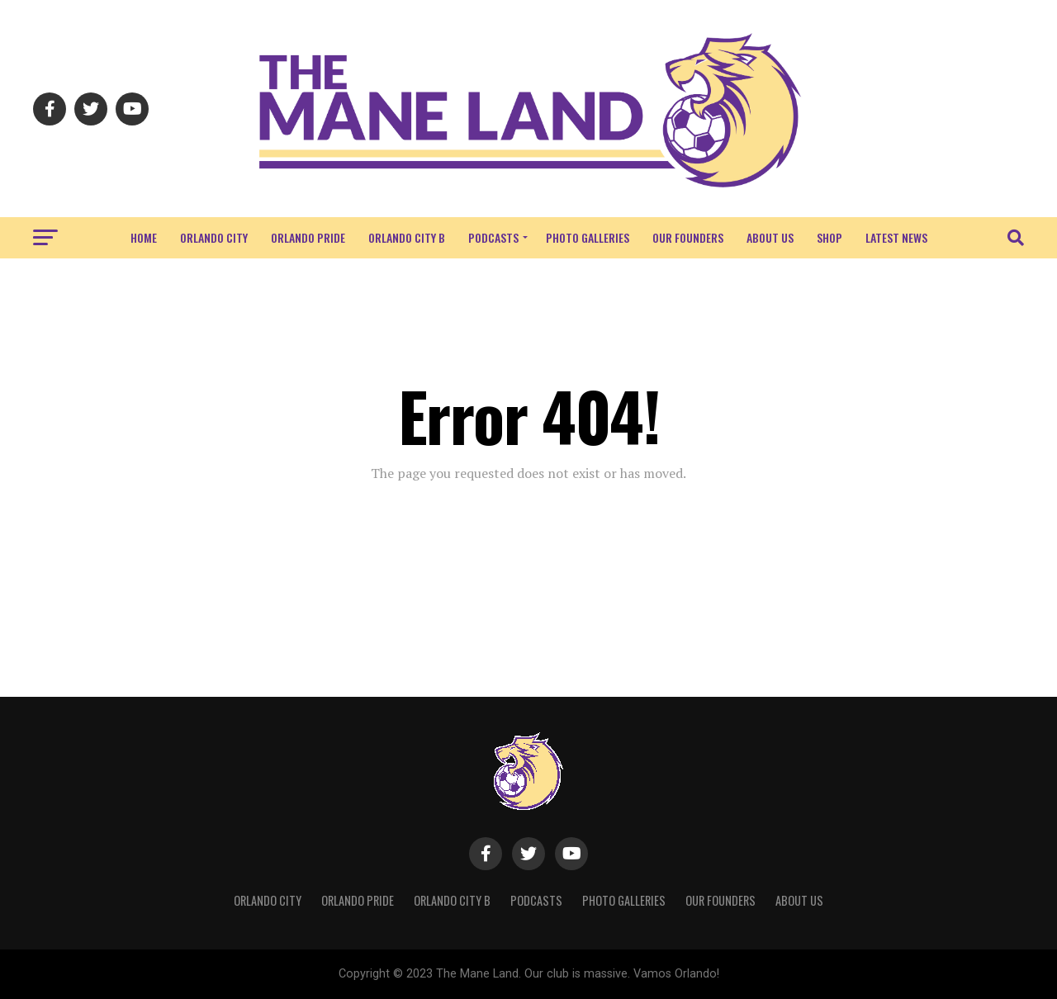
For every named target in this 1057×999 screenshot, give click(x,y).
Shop (829, 237)
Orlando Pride (308, 237)
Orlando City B (406, 237)
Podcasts (493, 237)
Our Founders (687, 237)
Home (143, 237)
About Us (770, 237)
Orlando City (214, 237)
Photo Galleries (587, 237)
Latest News (896, 237)
